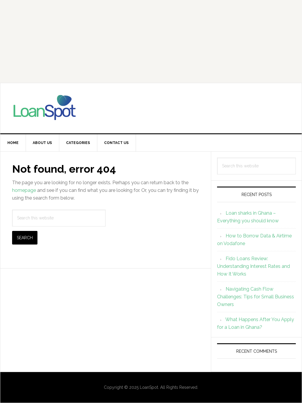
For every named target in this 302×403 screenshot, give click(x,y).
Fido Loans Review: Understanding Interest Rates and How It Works (253, 266)
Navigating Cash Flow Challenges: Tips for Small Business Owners (255, 296)
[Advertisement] (151, 41)
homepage (24, 190)
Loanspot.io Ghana (151, 108)
